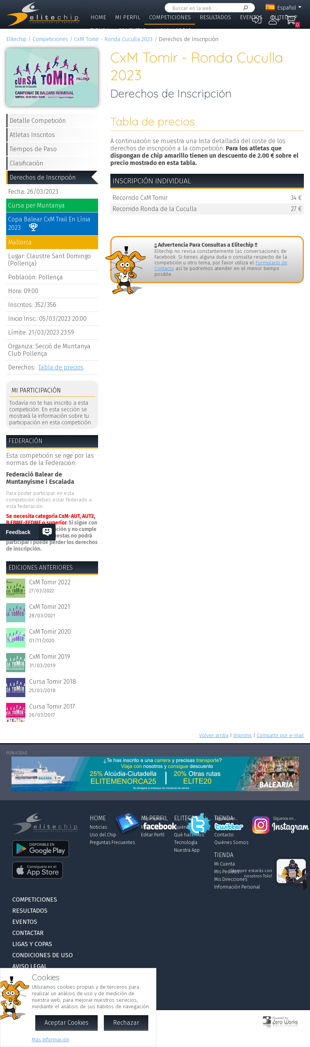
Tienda (99, 30)
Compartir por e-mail (280, 735)
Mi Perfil (127, 17)
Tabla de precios (61, 367)
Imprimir (242, 735)
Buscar (244, 8)
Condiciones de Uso (42, 955)
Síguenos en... (154, 818)
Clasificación (26, 163)
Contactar (132, 30)
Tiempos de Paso (33, 149)
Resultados (215, 17)
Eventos (251, 17)
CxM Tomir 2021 (49, 606)
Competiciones (170, 17)
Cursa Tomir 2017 (52, 706)
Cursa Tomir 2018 (52, 681)
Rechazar (126, 1022)
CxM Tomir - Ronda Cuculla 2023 (113, 39)
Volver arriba (213, 735)
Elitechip (284, 17)
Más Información (50, 1039)
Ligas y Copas (173, 30)
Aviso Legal (29, 966)
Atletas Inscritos (32, 135)
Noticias (98, 827)
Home (98, 17)
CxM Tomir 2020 (50, 631)
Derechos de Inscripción (43, 177)
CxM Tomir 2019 (49, 656)
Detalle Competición (38, 120)
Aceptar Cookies (66, 1022)
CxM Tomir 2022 (50, 582)
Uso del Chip (103, 835)
